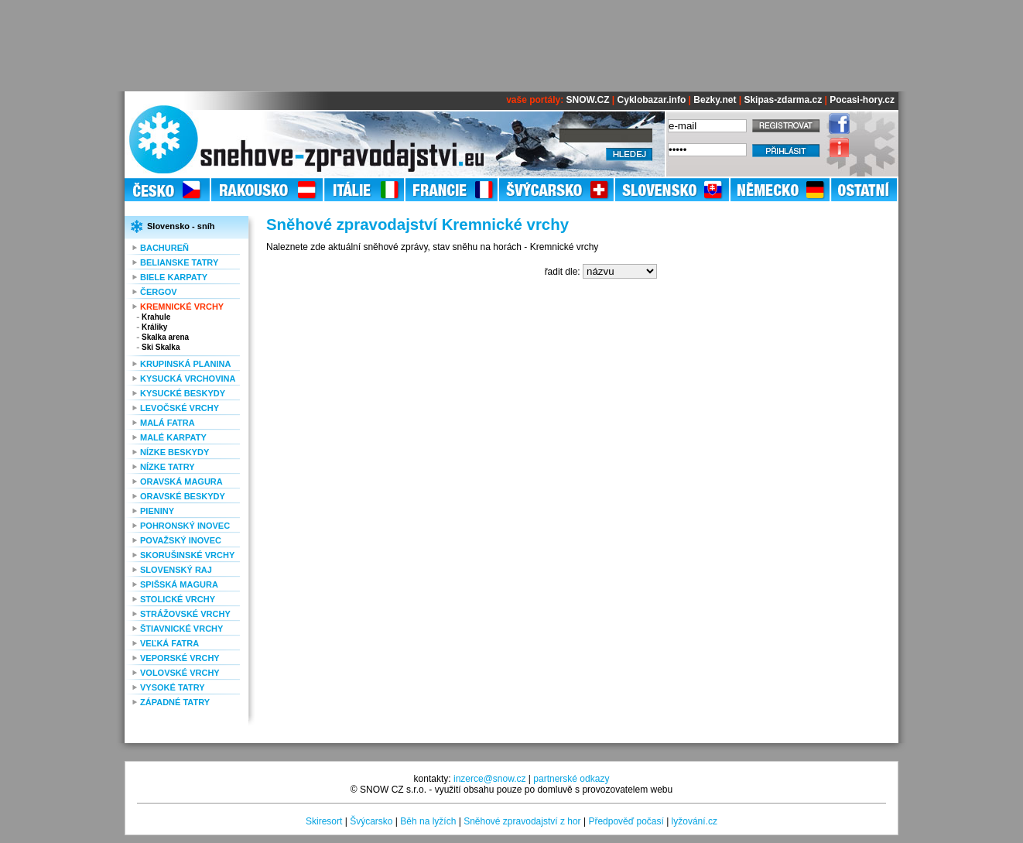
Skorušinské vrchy (187, 555)
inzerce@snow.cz (489, 778)
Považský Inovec (180, 540)
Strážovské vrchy (185, 614)
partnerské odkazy (571, 778)
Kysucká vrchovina (187, 378)
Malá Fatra (167, 422)
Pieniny (157, 511)
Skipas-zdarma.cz (783, 99)
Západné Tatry (175, 702)
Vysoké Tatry (172, 687)
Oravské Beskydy (182, 496)
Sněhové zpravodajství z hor (522, 821)
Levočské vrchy (179, 408)
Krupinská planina (185, 363)
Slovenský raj (176, 569)
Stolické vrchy (177, 599)
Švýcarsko (371, 821)
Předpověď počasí (625, 821)
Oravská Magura (181, 481)
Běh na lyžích (428, 821)
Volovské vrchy (180, 672)
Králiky (154, 327)
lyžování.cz (694, 821)
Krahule (156, 317)
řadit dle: (562, 271)
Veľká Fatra (169, 643)
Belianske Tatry (179, 262)
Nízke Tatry (167, 466)
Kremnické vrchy (182, 306)
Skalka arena (165, 337)
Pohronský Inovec (185, 525)
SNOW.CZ (588, 99)
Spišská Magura (179, 584)
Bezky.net (714, 99)
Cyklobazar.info (652, 99)
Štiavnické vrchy (181, 628)
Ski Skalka (161, 347)
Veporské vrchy (180, 658)
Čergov (158, 291)
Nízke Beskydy (174, 452)
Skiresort (324, 821)
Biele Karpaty (173, 277)
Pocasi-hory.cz (862, 99)
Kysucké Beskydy (182, 393)
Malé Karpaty (173, 437)
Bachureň (164, 247)
